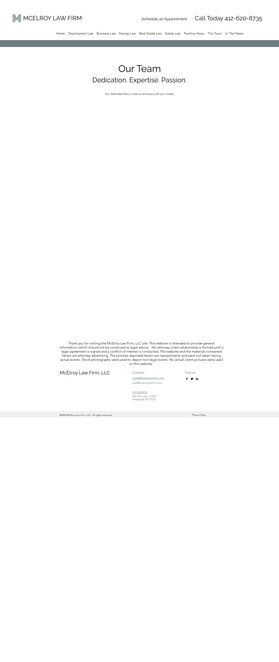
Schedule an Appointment (164, 19)
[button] (172, 33)
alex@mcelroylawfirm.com (147, 382)
